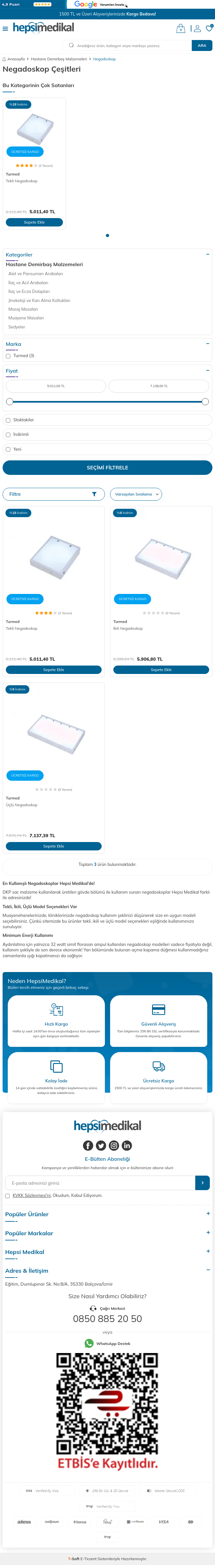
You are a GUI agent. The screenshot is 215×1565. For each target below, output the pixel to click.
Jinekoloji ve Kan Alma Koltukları (39, 300)
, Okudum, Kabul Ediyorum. (54, 1195)
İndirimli (17, 434)
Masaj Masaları (23, 309)
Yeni (13, 449)
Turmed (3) (20, 355)
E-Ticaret (88, 1558)
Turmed (13, 174)
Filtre (53, 494)
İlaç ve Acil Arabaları (28, 282)
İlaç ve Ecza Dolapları (29, 291)
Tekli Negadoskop (21, 180)
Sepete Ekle (34, 222)
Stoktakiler (20, 420)
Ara (202, 45)
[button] (107, 235)
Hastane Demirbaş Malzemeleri (59, 58)
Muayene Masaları (26, 317)
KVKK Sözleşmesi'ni (31, 1195)
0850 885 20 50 (107, 1318)
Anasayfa (14, 58)
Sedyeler (16, 326)
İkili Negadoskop (128, 628)
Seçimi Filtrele (107, 467)
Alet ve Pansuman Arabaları (35, 273)
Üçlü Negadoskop (21, 804)
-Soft (74, 1558)
